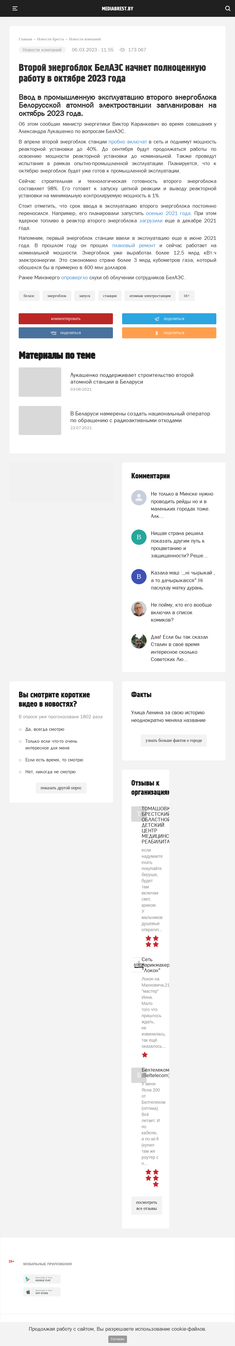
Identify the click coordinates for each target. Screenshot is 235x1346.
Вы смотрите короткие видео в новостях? (54, 699)
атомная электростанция (150, 295)
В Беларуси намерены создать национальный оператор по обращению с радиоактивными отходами (140, 416)
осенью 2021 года (168, 213)
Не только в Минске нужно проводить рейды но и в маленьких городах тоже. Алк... (182, 505)
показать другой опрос (61, 788)
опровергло (74, 277)
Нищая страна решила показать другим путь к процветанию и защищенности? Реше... (179, 544)
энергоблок (56, 295)
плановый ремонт (133, 245)
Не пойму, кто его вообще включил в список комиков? (181, 612)
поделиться (169, 319)
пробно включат (128, 142)
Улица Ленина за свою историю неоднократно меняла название (168, 716)
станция (110, 295)
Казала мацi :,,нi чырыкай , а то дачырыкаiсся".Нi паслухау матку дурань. (183, 580)
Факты (141, 694)
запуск (84, 295)
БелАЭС (29, 295)
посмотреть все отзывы (146, 1205)
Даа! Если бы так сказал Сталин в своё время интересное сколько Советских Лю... (179, 648)
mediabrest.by (117, 9)
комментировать (66, 318)
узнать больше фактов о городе (174, 740)
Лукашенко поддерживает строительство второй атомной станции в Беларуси (132, 378)
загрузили (150, 221)
